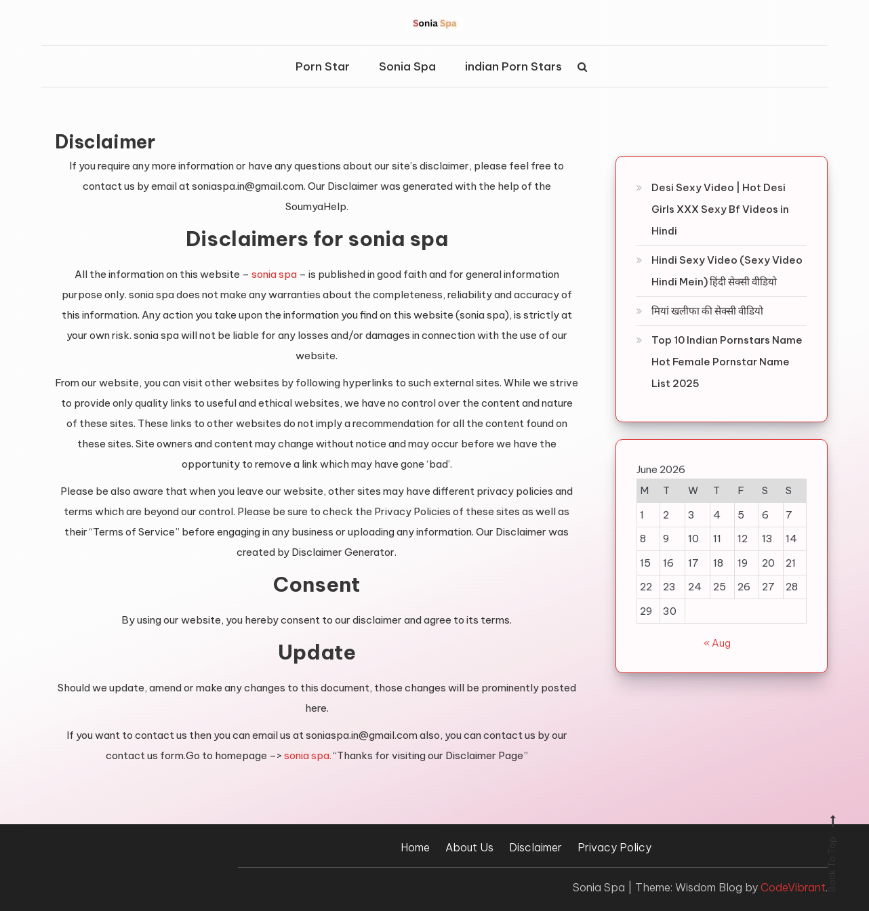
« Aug (717, 642)
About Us (469, 847)
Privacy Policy (614, 847)
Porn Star (323, 66)
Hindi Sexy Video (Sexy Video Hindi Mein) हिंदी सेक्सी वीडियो (727, 271)
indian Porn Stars (513, 66)
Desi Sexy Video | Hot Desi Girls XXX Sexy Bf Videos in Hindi (720, 209)
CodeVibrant (793, 887)
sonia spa (274, 274)
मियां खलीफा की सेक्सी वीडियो (707, 310)
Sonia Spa (407, 66)
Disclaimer (535, 847)
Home (415, 847)
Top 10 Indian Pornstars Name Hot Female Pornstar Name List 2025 (727, 361)
